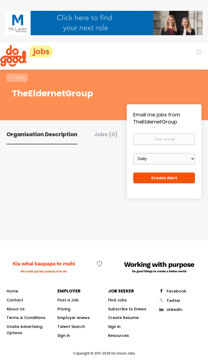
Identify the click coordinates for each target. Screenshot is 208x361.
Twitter (173, 300)
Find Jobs (117, 300)
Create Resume (123, 317)
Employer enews (73, 317)
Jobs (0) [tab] (106, 134)
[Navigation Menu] (198, 51)
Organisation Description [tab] (41, 134)
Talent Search (71, 326)
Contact (14, 300)
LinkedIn (174, 309)
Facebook (176, 291)
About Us (15, 309)
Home (12, 291)
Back (19, 77)
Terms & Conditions (26, 317)
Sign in (63, 335)
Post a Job (68, 300)
